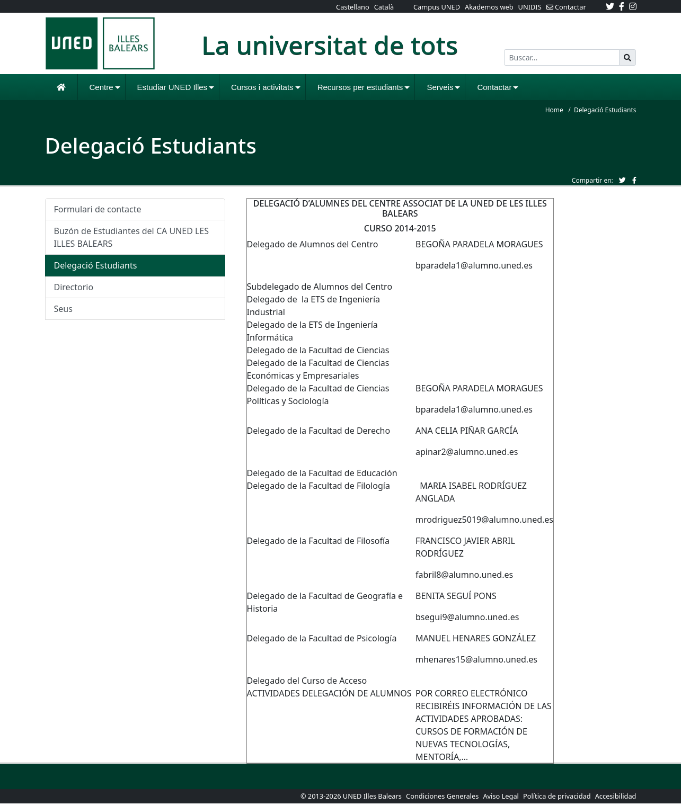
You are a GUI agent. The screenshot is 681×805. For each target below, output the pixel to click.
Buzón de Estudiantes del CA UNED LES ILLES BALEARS (131, 237)
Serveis (443, 87)
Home (554, 109)
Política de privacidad (557, 796)
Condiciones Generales (443, 796)
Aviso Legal (500, 796)
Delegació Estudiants (95, 265)
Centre (105, 87)
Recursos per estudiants (363, 87)
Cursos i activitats (265, 87)
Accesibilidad (615, 796)
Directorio (74, 287)
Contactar (497, 87)
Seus (63, 309)
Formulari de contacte (97, 209)
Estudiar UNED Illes (176, 87)
